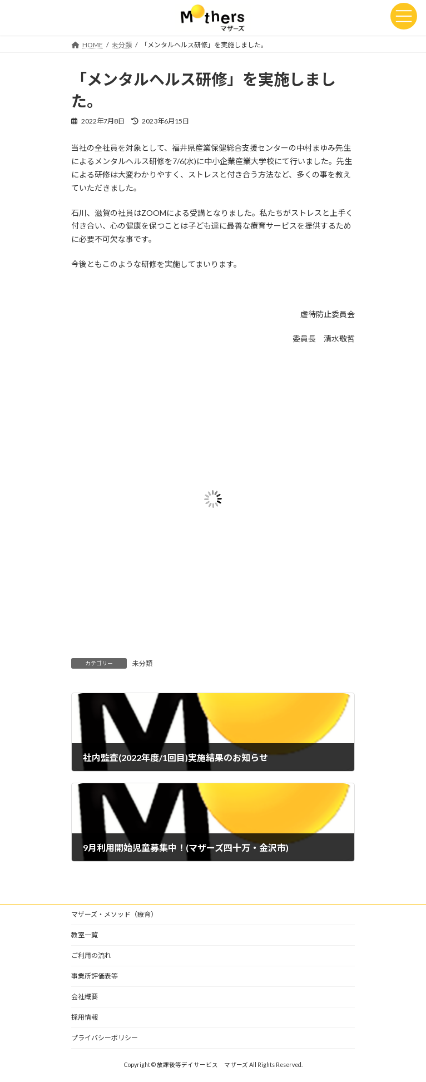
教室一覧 (84, 935)
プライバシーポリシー (104, 1038)
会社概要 (84, 996)
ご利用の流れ (91, 955)
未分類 (142, 663)
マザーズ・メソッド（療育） (114, 914)
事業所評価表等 (94, 976)
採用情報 (84, 1017)
